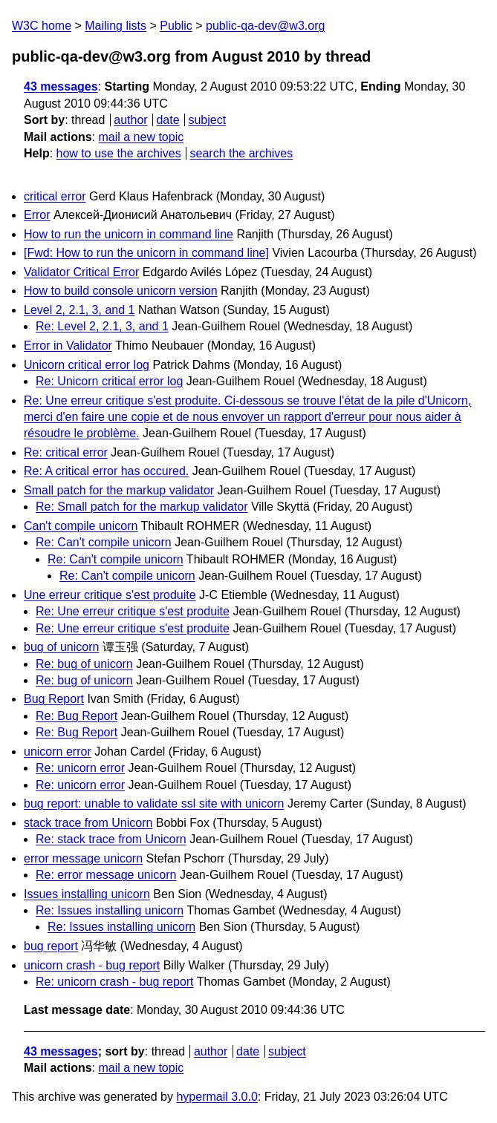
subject (207, 120)
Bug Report (54, 699)
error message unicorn (83, 858)
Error (37, 215)
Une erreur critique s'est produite (110, 595)
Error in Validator (68, 345)
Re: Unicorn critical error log (109, 381)
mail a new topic (140, 137)
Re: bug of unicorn (84, 664)
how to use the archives (118, 153)
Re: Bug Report (76, 716)
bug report (51, 946)
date (167, 120)
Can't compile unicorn (80, 526)
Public (176, 25)
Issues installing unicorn (87, 894)
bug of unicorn (61, 647)
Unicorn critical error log (86, 364)
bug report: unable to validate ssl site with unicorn (154, 803)
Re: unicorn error (80, 768)
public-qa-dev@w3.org (265, 25)
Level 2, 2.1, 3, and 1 (79, 310)
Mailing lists (115, 25)
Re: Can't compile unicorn (104, 542)
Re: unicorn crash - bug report (115, 981)
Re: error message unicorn (106, 874)
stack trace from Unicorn (88, 822)
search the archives (241, 153)
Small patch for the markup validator (119, 490)
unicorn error (57, 751)
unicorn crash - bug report (92, 965)
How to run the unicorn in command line (128, 234)
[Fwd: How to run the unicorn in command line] (146, 252)
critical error (55, 196)
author (130, 120)
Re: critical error (66, 452)
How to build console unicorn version (121, 290)
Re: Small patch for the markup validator (141, 506)
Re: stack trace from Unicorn (111, 839)
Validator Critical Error (81, 272)
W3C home (41, 25)
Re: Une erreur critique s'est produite (133, 611)
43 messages (61, 86)
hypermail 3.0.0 (216, 1096)
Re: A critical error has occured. (106, 471)
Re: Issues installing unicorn (109, 910)
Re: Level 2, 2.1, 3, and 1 (102, 326)
